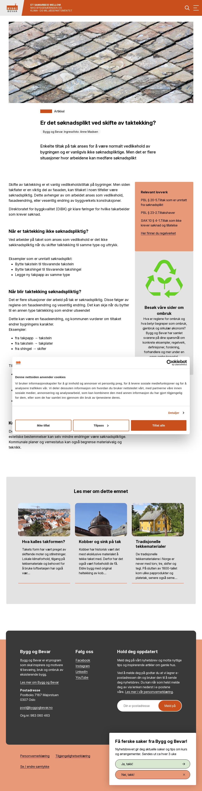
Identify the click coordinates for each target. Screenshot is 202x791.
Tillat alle (158, 425)
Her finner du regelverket (158, 233)
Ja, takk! (153, 764)
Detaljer (173, 412)
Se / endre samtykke (34, 767)
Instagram (83, 666)
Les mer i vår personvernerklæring (149, 692)
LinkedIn (82, 672)
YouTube (82, 677)
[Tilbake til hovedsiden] (12, 8)
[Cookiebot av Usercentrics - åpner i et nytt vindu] (169, 363)
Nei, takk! (153, 775)
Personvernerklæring (35, 756)
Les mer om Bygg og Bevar (39, 682)
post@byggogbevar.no (36, 708)
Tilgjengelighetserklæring (72, 756)
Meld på (170, 706)
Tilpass (101, 425)
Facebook (83, 660)
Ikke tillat (43, 425)
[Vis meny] (196, 8)
